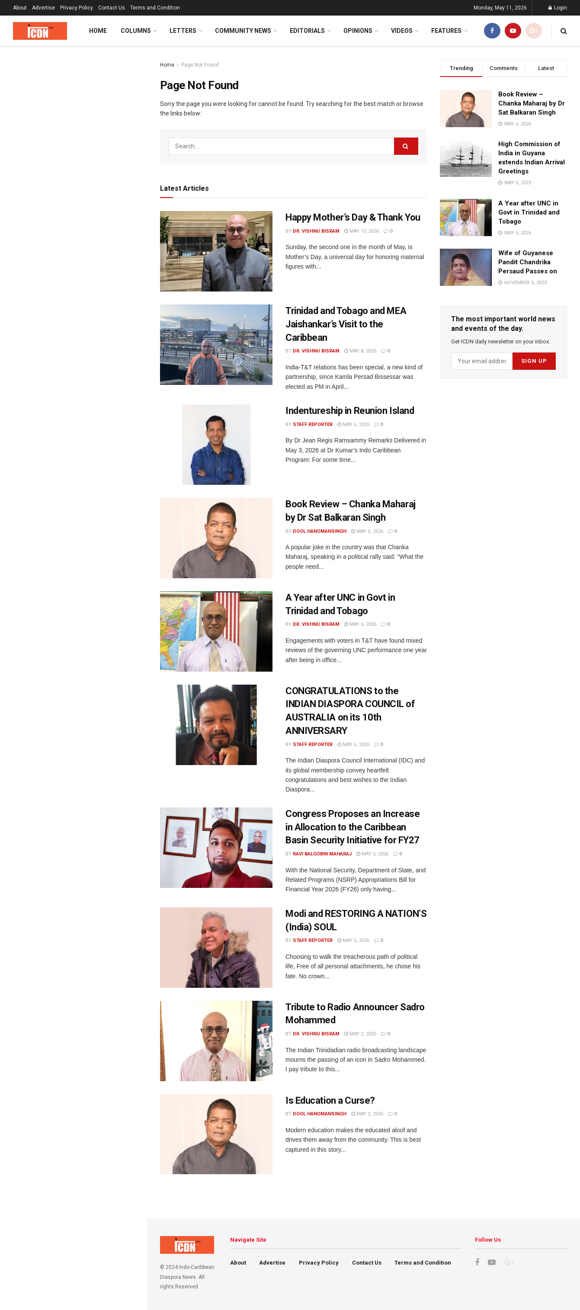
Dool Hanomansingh (319, 531)
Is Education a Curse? (74, 671)
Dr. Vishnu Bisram (316, 231)
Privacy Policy (76, 8)
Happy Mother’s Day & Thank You (65, 116)
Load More (73, 824)
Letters (183, 30)
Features (446, 30)
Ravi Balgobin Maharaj (322, 854)
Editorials (307, 30)
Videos (402, 30)
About (20, 8)
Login (557, 8)
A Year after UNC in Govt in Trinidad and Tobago (529, 212)
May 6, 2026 (353, 424)
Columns (136, 30)
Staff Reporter (313, 424)
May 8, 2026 (360, 351)
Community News (243, 30)
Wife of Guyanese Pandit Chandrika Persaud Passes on (527, 262)
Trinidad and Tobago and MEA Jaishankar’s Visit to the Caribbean (345, 324)
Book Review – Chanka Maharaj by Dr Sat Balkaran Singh (531, 103)
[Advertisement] (73, 342)
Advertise (43, 8)
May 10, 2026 (361, 231)
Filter (126, 55)
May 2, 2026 (360, 1034)
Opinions (357, 30)
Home (98, 30)
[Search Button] (406, 146)
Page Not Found (200, 65)
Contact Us (111, 8)
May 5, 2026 (372, 854)
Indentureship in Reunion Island (87, 200)
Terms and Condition (155, 8)
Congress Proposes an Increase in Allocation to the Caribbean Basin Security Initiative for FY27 (91, 539)
